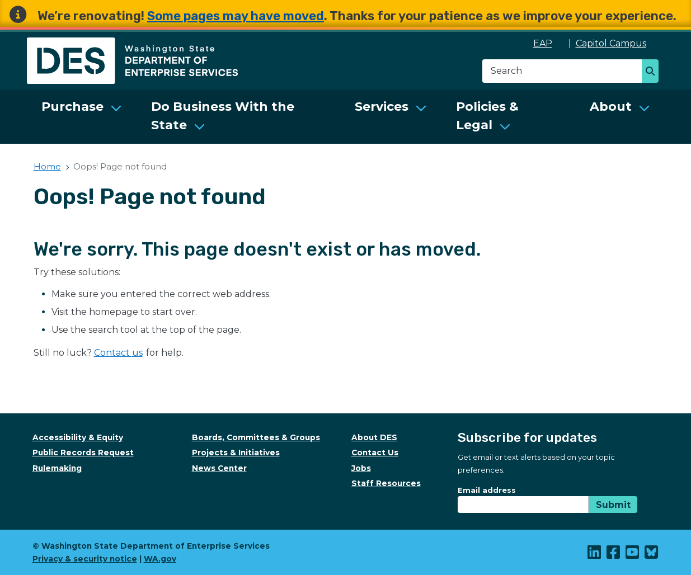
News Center (219, 468)
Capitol (617, 43)
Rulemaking (57, 468)
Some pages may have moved (235, 15)
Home (47, 166)
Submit (613, 504)
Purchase (72, 106)
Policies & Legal (487, 116)
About (611, 106)
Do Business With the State (222, 116)
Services (381, 106)
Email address (487, 490)
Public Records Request (83, 452)
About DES (374, 437)
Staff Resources (386, 483)
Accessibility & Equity (77, 437)
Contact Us (374, 452)
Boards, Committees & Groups (256, 437)
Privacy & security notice (84, 558)
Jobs (361, 468)
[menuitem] (82, 116)
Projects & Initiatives (236, 452)
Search (653, 72)
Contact (119, 352)
